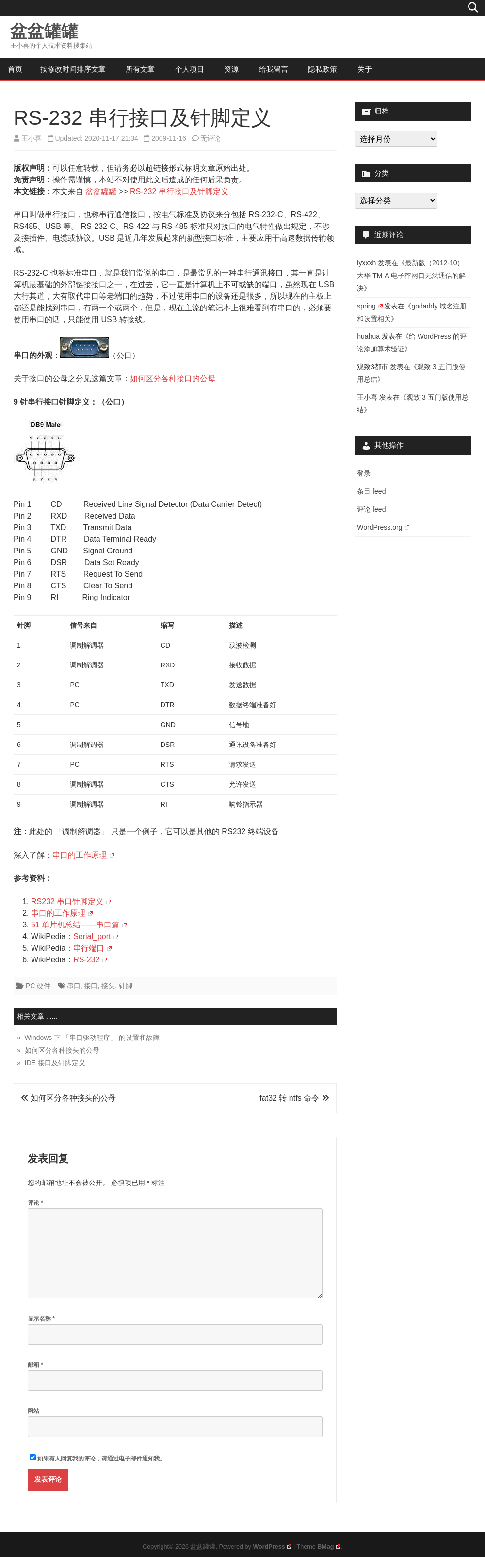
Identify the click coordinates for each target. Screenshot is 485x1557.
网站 (33, 1411)
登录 (364, 473)
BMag (328, 1546)
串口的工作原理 (83, 855)
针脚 (125, 985)
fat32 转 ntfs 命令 (294, 1098)
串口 (74, 985)
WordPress (272, 1546)
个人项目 (189, 69)
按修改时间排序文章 (73, 69)
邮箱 (35, 1365)
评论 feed (371, 509)
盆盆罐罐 (44, 31)
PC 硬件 (38, 985)
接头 (108, 985)
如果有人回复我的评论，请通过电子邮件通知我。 (97, 1458)
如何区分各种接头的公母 (68, 1098)
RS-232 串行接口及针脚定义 (179, 191)
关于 (364, 69)
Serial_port (95, 936)
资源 (231, 69)
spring (369, 306)
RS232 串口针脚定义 (71, 901)
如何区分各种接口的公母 (172, 378)
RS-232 (90, 960)
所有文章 (140, 69)
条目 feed (371, 491)
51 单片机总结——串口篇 (79, 925)
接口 (90, 985)
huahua (368, 336)
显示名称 (41, 1318)
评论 (35, 1203)
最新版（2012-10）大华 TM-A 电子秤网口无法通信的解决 (411, 275)
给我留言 (273, 69)
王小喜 (31, 138)
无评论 (210, 138)
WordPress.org (383, 527)
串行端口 (92, 948)
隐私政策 (322, 69)
